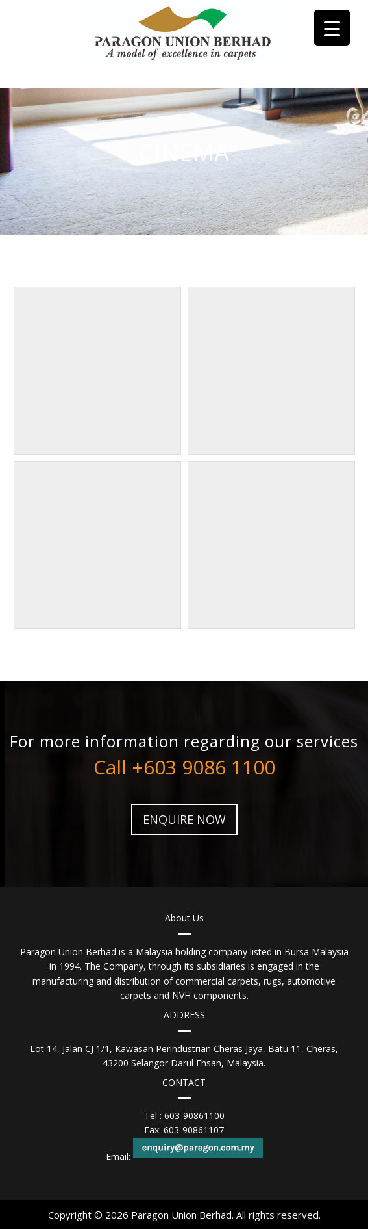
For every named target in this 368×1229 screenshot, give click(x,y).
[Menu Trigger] (332, 28)
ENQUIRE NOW (184, 819)
